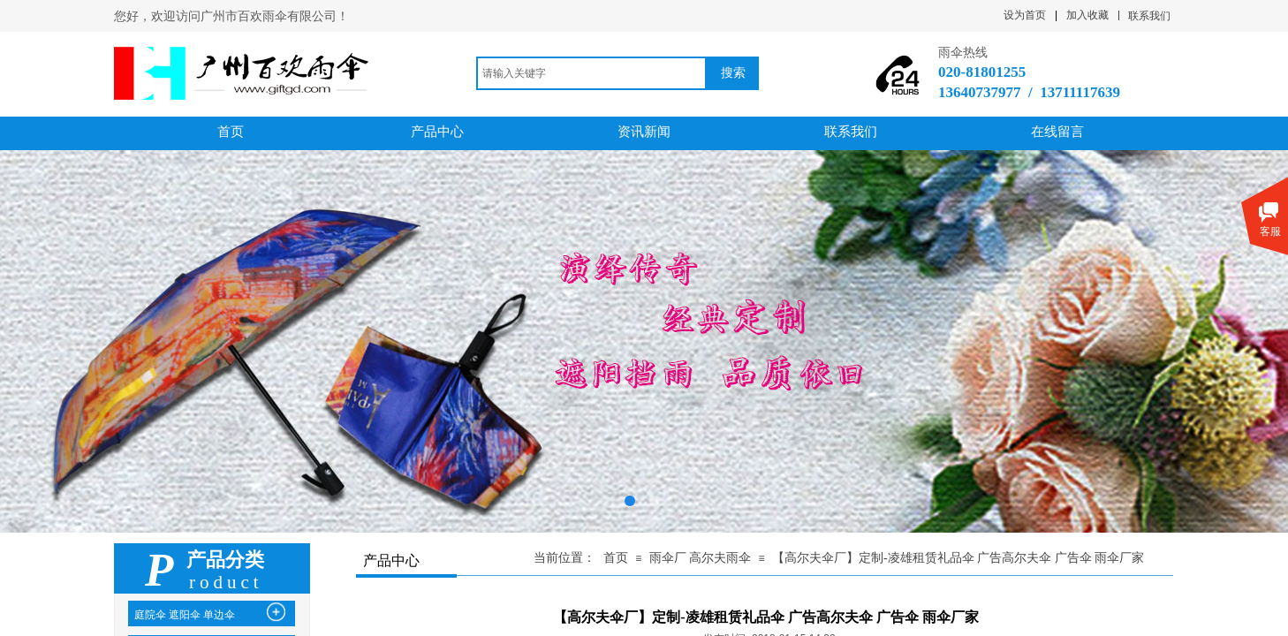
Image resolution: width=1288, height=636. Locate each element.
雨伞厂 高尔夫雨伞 (700, 557)
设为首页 (1025, 15)
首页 (615, 557)
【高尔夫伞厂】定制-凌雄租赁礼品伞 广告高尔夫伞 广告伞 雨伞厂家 (958, 557)
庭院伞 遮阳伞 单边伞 (184, 615)
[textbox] (591, 73)
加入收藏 (1087, 15)
